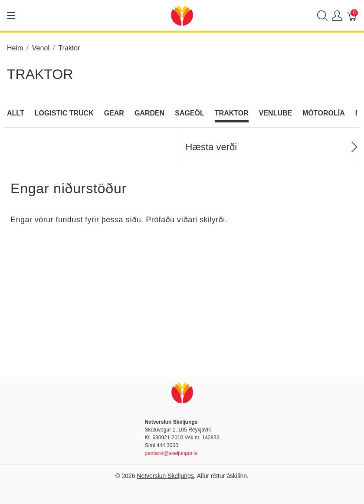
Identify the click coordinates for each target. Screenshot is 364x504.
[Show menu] (11, 15)
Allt (15, 113)
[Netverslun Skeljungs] (182, 15)
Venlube (275, 113)
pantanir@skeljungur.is (170, 453)
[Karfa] (352, 15)
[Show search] (322, 15)
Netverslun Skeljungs (165, 475)
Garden (149, 113)
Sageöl (189, 113)
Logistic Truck (64, 113)
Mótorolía (323, 113)
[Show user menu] (337, 15)
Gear (114, 113)
